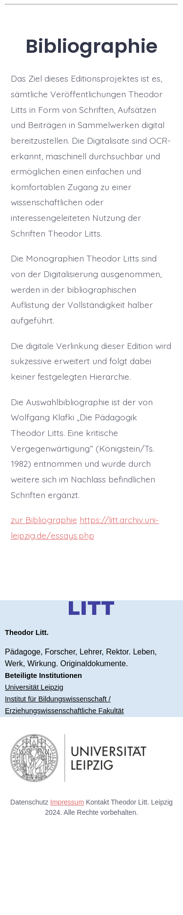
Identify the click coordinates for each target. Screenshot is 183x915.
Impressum (67, 802)
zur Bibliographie (44, 519)
